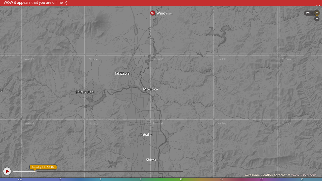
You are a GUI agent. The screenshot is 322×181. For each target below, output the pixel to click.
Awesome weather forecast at (280, 175)
